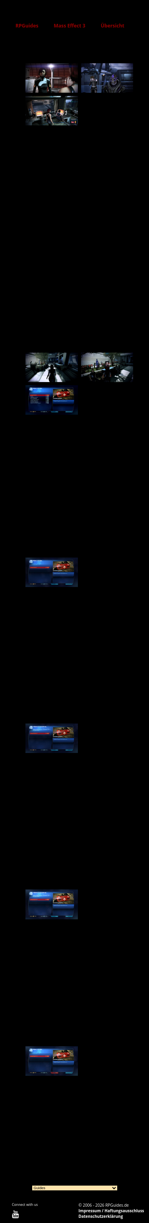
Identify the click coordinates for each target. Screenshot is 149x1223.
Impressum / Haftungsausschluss (111, 1210)
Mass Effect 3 (69, 25)
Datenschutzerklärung (101, 1216)
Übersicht (112, 25)
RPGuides (27, 25)
